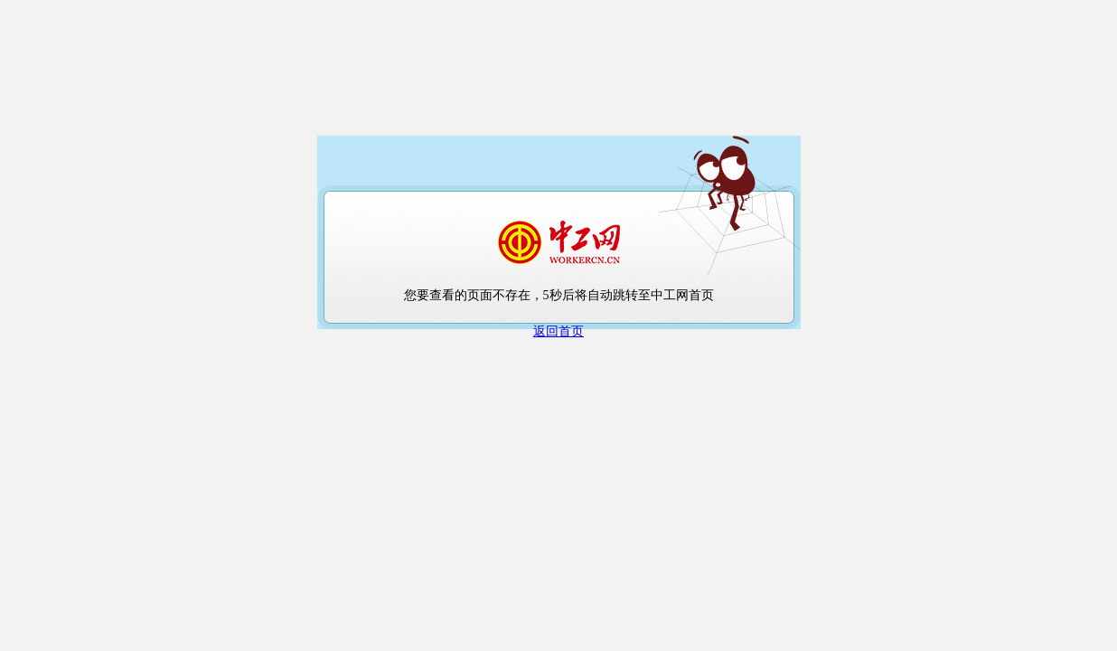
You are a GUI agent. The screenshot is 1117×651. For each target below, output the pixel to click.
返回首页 (558, 331)
